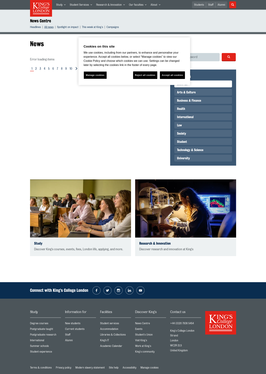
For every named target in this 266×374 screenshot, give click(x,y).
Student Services (82, 5)
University (183, 158)
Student (182, 141)
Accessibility (129, 367)
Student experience (45, 352)
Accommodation (115, 330)
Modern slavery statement (90, 367)
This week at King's (92, 27)
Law (179, 125)
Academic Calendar (115, 347)
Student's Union (150, 335)
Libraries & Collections (115, 335)
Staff (210, 4)
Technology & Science (190, 150)
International (185, 117)
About (156, 5)
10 (71, 68)
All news (49, 27)
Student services (115, 324)
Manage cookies (149, 367)
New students (80, 324)
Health (181, 108)
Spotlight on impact (67, 27)
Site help (113, 367)
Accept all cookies (172, 75)
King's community (150, 352)
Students (199, 4)
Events (150, 330)
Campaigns (112, 27)
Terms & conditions (41, 367)
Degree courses (45, 324)
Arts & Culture (186, 92)
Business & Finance (189, 100)
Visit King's (150, 341)
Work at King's (150, 347)
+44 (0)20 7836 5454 (182, 323)
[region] (134, 61)
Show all (182, 84)
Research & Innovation (111, 5)
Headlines (35, 27)
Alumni (221, 4)
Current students (80, 330)
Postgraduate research (45, 335)
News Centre (40, 21)
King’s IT (115, 341)
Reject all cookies (145, 75)
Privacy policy (63, 367)
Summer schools (45, 347)
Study (62, 5)
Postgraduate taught (45, 330)
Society (181, 133)
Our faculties (139, 5)
